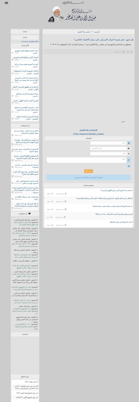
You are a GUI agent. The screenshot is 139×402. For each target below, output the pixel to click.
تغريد (120, 121)
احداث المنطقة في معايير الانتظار (118, 222)
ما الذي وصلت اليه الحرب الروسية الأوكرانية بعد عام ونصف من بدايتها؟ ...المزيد (23, 80)
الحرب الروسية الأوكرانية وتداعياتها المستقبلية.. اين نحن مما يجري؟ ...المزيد (23, 110)
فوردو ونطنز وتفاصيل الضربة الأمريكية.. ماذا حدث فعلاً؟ (110, 214)
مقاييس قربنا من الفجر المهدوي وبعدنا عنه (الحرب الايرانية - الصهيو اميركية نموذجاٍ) (22, 190)
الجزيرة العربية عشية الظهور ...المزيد (22, 101)
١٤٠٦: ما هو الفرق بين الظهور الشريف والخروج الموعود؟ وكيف (22, 326)
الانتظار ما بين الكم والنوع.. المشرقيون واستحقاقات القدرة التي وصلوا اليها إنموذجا (101, 198)
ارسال (85, 171)
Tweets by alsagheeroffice (27, 41)
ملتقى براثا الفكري (80, 32)
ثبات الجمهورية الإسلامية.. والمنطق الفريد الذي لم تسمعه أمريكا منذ (22, 311)
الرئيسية (93, 32)
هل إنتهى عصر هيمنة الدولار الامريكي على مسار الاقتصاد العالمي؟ (100, 39)
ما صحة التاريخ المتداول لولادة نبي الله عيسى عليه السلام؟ (109, 206)
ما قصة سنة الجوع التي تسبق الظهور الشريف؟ (113, 190)
